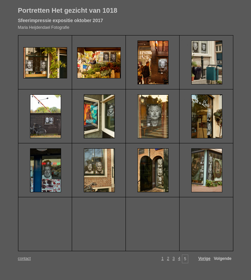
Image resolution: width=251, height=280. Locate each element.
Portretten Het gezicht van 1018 (67, 10)
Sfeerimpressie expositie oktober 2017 (60, 20)
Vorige (204, 258)
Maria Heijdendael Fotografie (43, 27)
